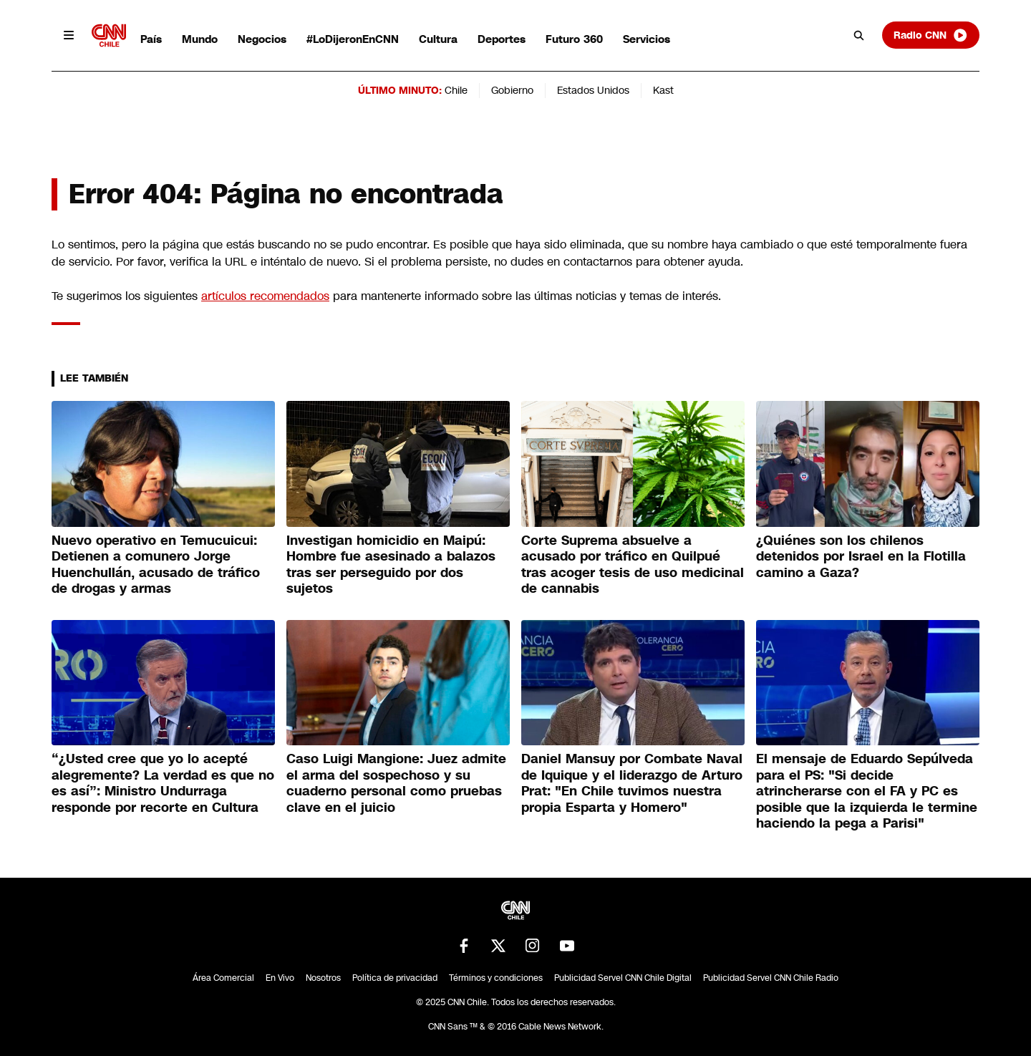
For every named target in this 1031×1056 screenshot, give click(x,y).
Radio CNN (931, 35)
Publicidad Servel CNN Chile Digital (623, 978)
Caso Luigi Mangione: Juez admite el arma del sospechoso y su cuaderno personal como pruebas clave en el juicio (396, 783)
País (151, 39)
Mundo (200, 39)
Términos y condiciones (496, 978)
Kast (663, 90)
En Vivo (280, 978)
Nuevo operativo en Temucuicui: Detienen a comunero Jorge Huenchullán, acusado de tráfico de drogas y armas (156, 565)
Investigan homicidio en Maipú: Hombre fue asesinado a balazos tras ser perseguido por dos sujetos (390, 565)
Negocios (262, 39)
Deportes (502, 39)
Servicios (646, 39)
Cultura (438, 39)
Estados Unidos (593, 90)
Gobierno (512, 90)
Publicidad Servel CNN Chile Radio (770, 978)
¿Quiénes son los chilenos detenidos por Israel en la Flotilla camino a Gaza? (861, 556)
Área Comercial (223, 978)
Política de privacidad (394, 978)
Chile (456, 90)
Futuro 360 (574, 39)
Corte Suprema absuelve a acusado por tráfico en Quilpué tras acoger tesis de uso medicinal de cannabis (632, 565)
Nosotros (323, 978)
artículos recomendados (265, 296)
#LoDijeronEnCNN (352, 39)
